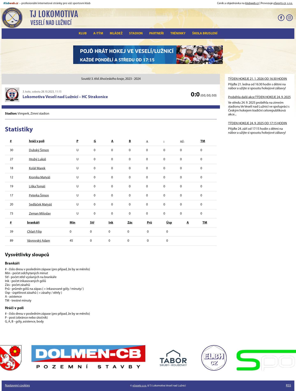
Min (72, 222)
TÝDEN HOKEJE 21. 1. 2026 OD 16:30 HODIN (257, 79)
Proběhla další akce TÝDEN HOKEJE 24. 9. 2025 (259, 97)
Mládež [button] (116, 33)
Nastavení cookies (17, 385)
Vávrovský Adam (38, 240)
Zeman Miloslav (40, 213)
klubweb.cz (252, 3)
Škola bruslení (204, 33)
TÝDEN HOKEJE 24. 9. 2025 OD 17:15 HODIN (257, 123)
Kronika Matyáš (39, 177)
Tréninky (178, 33)
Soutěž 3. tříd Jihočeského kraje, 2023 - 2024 (111, 79)
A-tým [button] (98, 33)
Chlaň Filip (34, 231)
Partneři (156, 33)
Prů (149, 222)
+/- (182, 141)
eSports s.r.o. (140, 385)
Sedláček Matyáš (40, 204)
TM (202, 141)
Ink (111, 222)
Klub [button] (83, 33)
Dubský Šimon (39, 150)
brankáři (33, 222)
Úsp (169, 222)
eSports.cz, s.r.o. (283, 3)
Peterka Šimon (39, 195)
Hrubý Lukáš (37, 159)
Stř (92, 222)
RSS (288, 385)
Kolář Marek (37, 168)
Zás (129, 222)
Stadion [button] (136, 33)
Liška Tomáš (37, 186)
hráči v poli (36, 141)
